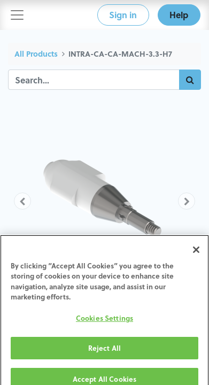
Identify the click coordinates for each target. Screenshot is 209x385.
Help (178, 15)
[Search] (190, 80)
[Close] (196, 256)
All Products (36, 53)
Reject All (104, 355)
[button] (22, 201)
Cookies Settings (104, 325)
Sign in (123, 15)
